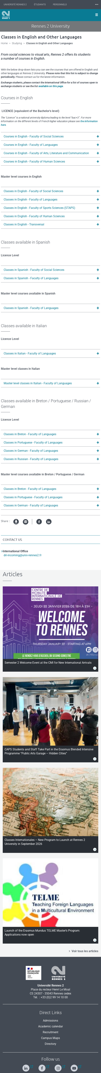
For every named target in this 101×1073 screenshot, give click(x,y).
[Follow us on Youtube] (74, 1066)
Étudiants (40, 4)
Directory (50, 1044)
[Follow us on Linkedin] (26, 1066)
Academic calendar (50, 1026)
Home (4, 43)
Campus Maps (50, 1038)
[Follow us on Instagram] (58, 1066)
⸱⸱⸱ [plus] (96, 4)
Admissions (50, 1020)
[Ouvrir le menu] (96, 15)
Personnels (60, 4)
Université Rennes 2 (15, 4)
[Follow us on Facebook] (42, 1066)
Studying (17, 43)
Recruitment (50, 1032)
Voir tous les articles (85, 951)
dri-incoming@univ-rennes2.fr (22, 555)
